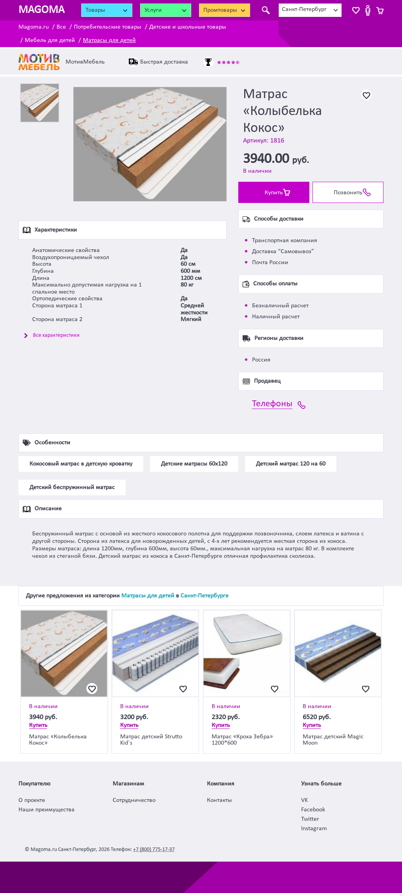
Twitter (310, 819)
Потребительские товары (107, 27)
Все (61, 27)
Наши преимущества (46, 810)
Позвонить (348, 193)
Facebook (313, 810)
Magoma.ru (33, 27)
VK (304, 800)
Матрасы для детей (109, 40)
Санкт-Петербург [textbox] (304, 9)
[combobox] (310, 10)
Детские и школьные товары (187, 27)
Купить (274, 193)
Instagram (314, 828)
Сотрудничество (134, 800)
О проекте (31, 800)
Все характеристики (56, 335)
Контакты (219, 800)
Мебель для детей (50, 40)
